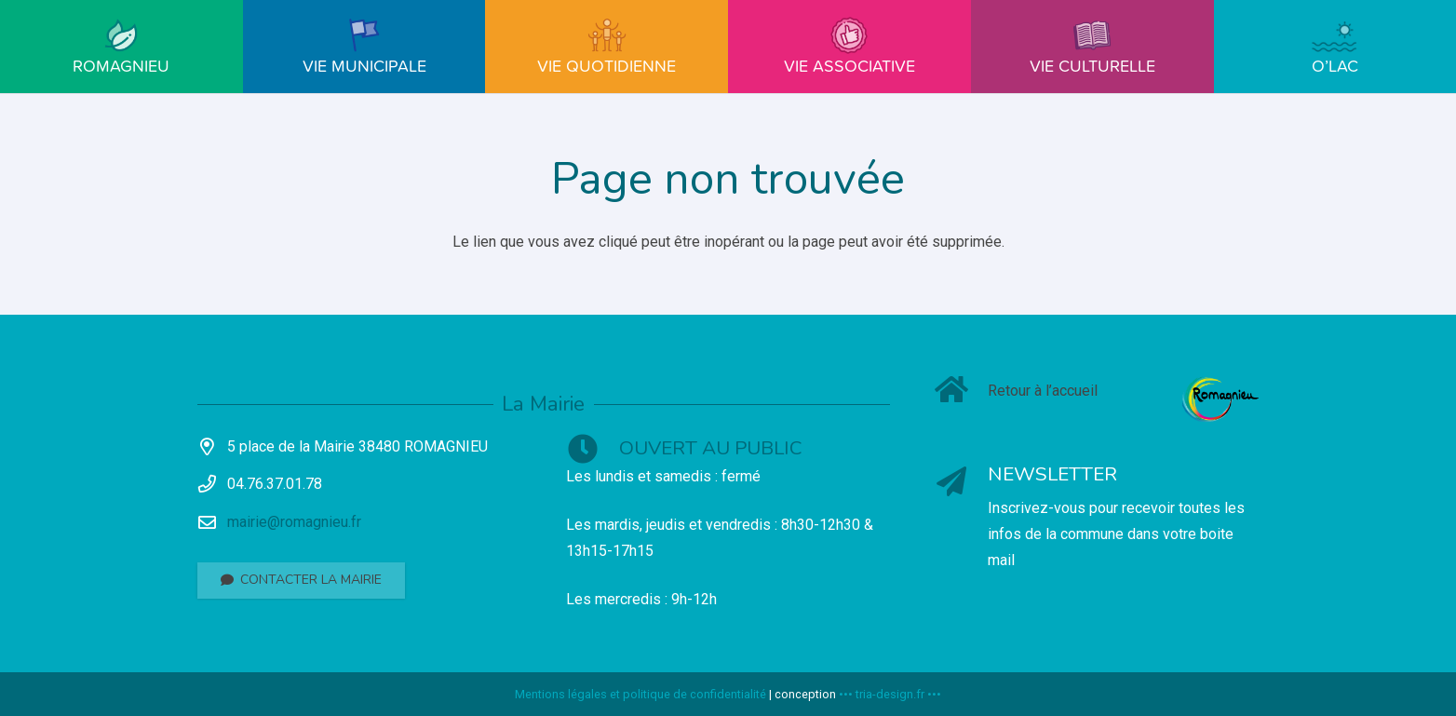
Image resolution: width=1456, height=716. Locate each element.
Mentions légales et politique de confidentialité (640, 694)
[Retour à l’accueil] (961, 391)
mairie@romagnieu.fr (294, 522)
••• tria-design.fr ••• (890, 694)
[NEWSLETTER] (961, 483)
